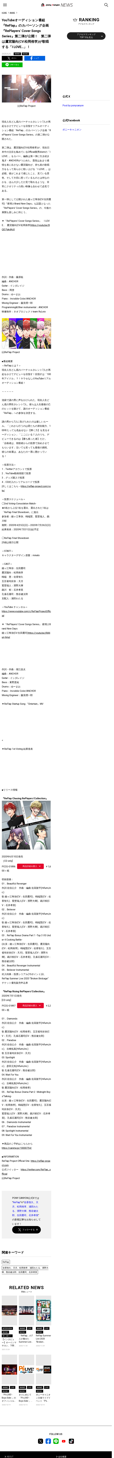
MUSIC (25, 54)
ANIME (12, 13)
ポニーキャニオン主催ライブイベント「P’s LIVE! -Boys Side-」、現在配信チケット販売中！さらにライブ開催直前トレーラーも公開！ (43, 1398)
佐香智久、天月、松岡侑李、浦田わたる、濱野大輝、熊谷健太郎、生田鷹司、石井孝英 (25, 1270)
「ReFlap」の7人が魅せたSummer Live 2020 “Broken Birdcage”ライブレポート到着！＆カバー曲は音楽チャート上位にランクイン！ (26, 1339)
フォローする (26, 1230)
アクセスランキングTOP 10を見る (86, 36)
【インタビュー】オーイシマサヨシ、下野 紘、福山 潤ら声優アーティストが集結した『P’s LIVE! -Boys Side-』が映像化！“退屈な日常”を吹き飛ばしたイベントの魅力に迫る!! (9, 1342)
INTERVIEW (7, 1328)
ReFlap (16, 1202)
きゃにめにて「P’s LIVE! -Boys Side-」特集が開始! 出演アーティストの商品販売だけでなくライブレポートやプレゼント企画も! (26, 1398)
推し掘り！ (7, 1336)
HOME (4, 13)
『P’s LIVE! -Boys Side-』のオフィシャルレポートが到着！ (9, 1398)
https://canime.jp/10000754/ (17, 1148)
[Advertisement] (84, 66)
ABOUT (10, 1456)
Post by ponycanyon (73, 105)
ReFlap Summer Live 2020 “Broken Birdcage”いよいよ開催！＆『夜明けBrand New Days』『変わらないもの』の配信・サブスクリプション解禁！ (43, 1339)
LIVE (29, 1328)
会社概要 (62, 1456)
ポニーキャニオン (71, 129)
